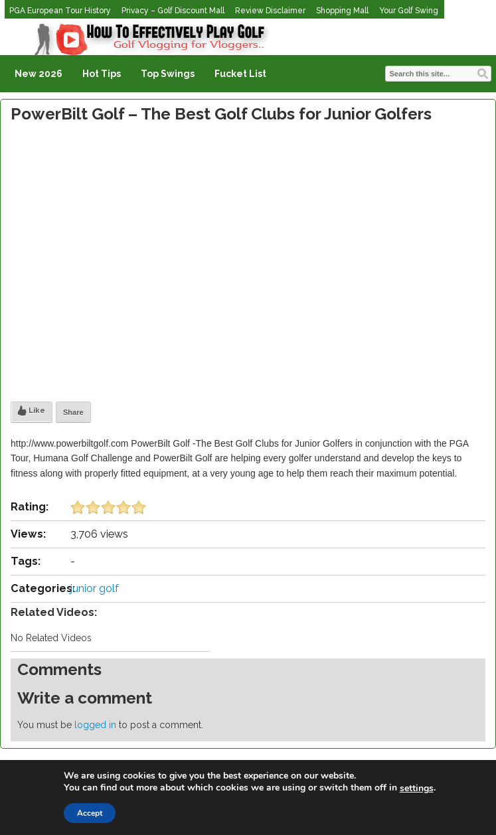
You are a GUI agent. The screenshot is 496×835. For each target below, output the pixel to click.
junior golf (94, 588)
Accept (89, 813)
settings (417, 789)
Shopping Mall (342, 10)
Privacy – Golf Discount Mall (173, 10)
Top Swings (168, 73)
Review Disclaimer (270, 10)
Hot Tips (101, 73)
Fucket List (240, 73)
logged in (95, 725)
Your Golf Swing (408, 10)
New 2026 (38, 73)
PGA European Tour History (60, 10)
